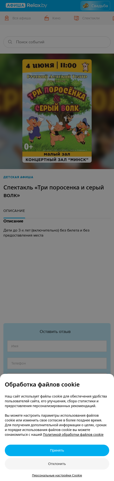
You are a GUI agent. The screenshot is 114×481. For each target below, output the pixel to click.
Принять (57, 450)
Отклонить (57, 464)
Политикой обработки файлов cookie (73, 434)
